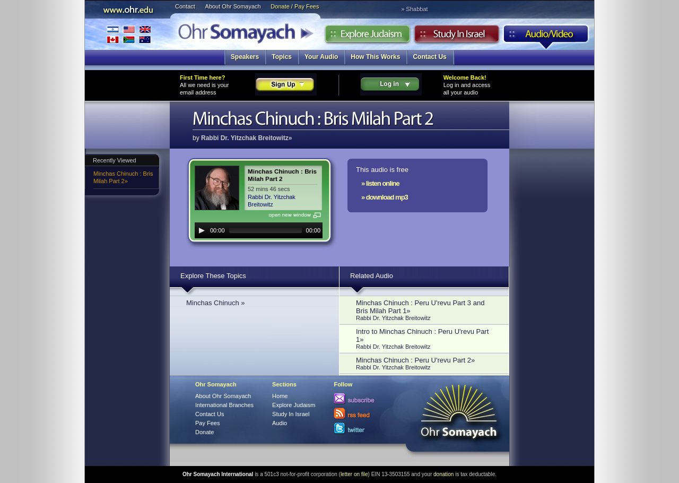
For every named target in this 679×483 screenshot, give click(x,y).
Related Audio (371, 276)
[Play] (201, 230)
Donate (204, 432)
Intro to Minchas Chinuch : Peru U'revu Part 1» (427, 338)
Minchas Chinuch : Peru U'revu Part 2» (427, 363)
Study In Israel (290, 414)
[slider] (265, 230)
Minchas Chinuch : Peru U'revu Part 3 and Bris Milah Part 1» (427, 310)
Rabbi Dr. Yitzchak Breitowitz (271, 201)
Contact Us (429, 57)
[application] (259, 230)
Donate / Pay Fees (295, 6)
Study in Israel (456, 36)
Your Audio (321, 57)
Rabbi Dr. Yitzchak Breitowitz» (246, 138)
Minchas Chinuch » (215, 303)
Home (280, 396)
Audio (546, 36)
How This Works (375, 57)
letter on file (354, 474)
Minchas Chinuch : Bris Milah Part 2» (123, 177)
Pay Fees (207, 423)
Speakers (245, 57)
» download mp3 (384, 197)
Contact (185, 6)
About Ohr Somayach (233, 6)
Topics (282, 57)
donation (443, 474)
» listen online (380, 183)
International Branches (129, 34)
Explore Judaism (367, 36)
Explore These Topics (213, 276)
